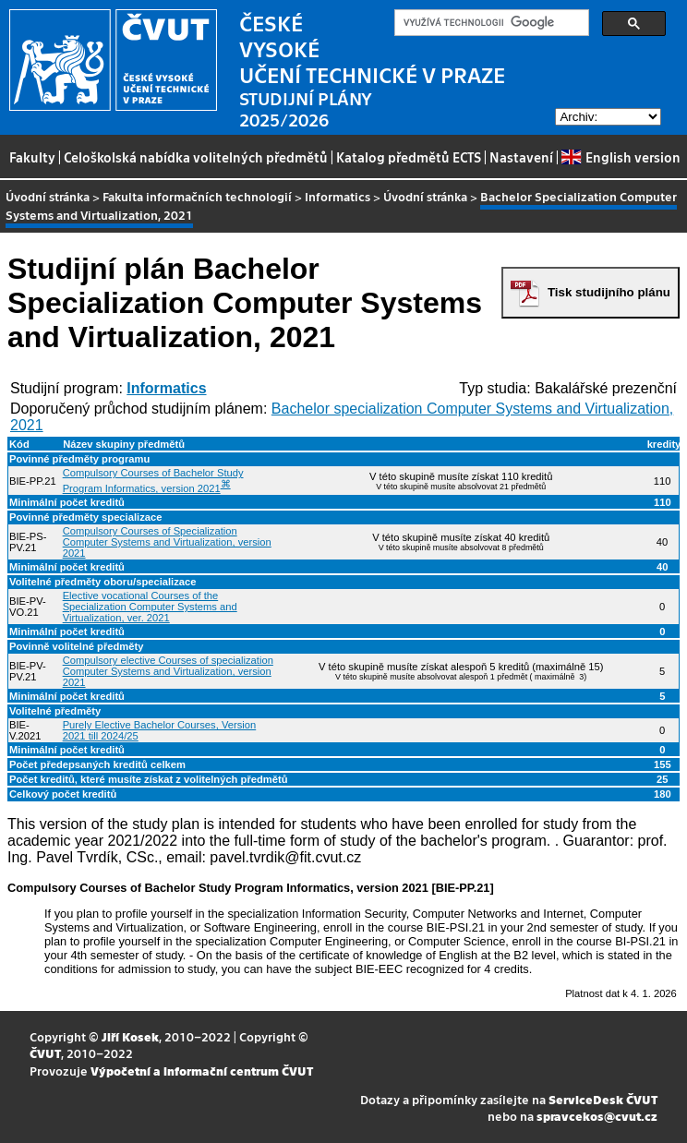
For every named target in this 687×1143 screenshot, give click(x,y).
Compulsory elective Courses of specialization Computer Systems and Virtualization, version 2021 (168, 671)
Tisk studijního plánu (609, 292)
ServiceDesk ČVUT (602, 1099)
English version (620, 157)
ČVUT (45, 1053)
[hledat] (490, 23)
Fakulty (32, 157)
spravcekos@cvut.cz (596, 1116)
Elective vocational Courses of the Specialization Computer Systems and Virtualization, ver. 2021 (150, 606)
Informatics (337, 196)
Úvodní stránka (48, 196)
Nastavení (521, 157)
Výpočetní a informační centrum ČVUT (201, 1070)
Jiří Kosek (130, 1036)
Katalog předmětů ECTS (408, 157)
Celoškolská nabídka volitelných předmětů (196, 157)
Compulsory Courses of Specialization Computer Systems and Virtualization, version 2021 (167, 542)
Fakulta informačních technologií (197, 196)
